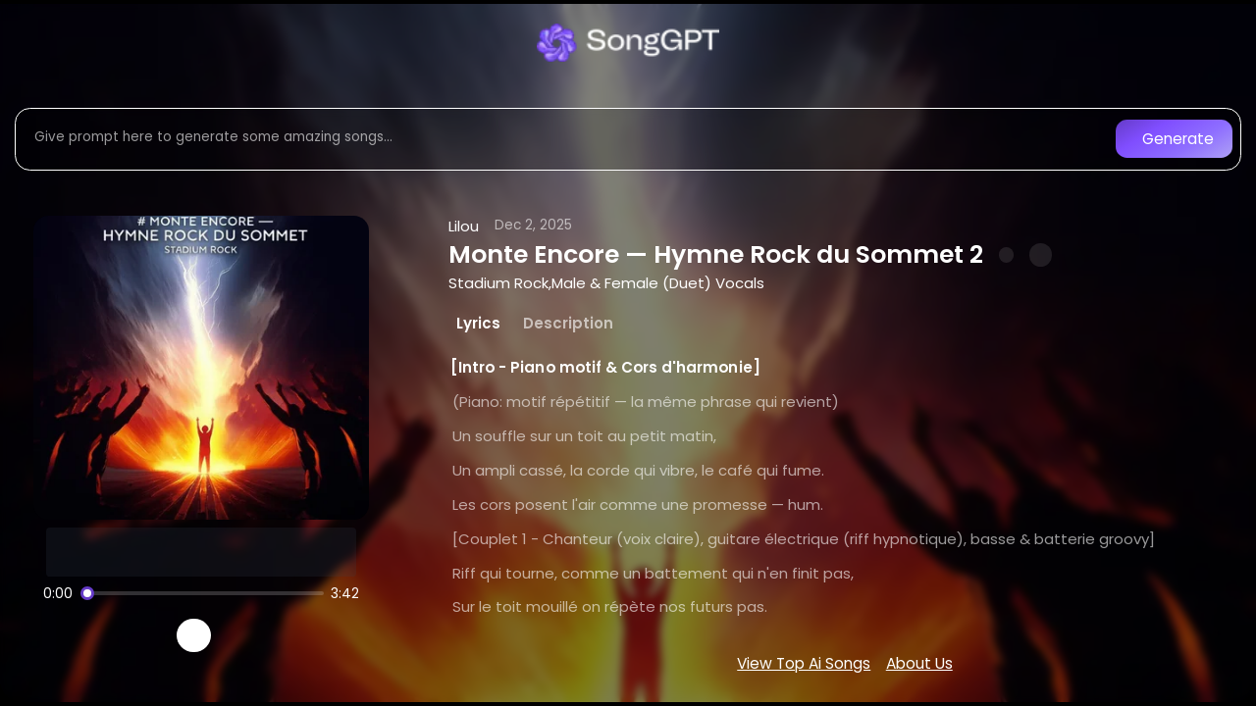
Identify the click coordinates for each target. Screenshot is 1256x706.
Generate (1178, 138)
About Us (919, 663)
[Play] (194, 636)
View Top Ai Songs (803, 663)
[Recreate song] (249, 635)
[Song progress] (202, 593)
